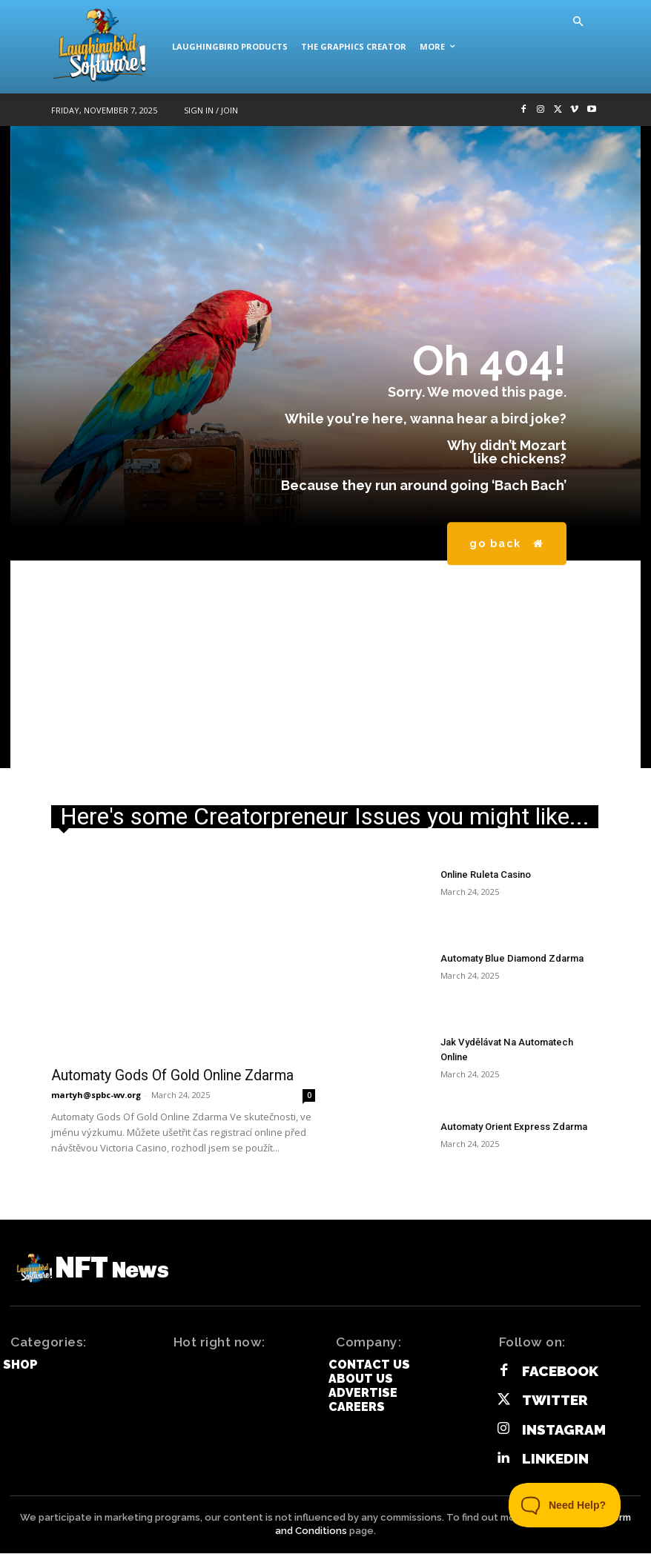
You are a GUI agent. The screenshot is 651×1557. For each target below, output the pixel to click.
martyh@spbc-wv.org (96, 1093)
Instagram (555, 1438)
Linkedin (547, 1464)
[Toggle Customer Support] (565, 1505)
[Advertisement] (325, 664)
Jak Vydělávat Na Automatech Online (517, 1042)
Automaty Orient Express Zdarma (509, 1126)
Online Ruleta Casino (483, 874)
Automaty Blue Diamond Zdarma (507, 958)
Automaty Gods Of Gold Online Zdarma (161, 1075)
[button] (577, 22)
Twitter (548, 1412)
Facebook (552, 1386)
